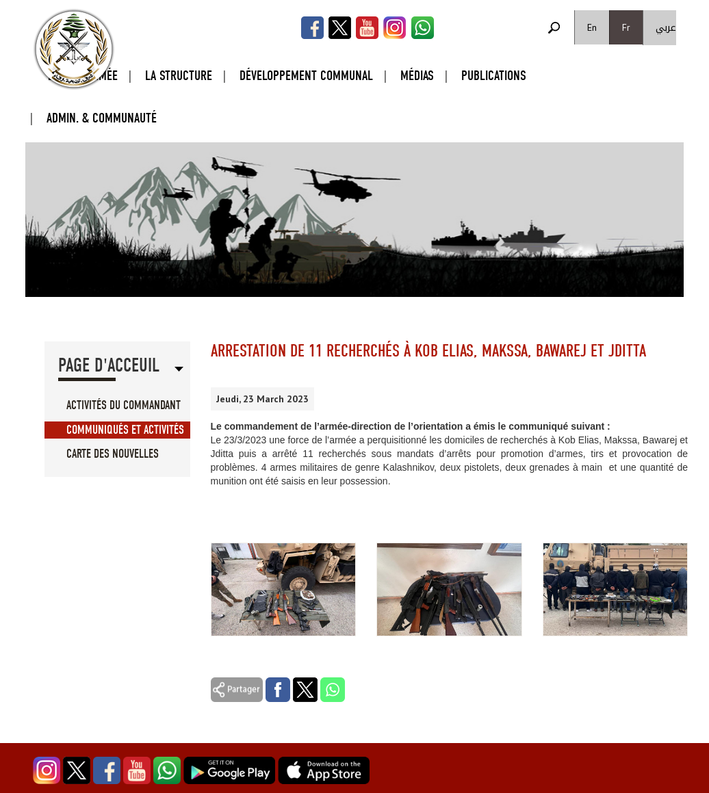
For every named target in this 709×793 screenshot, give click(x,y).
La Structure (178, 75)
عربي (666, 27)
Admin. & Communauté (102, 118)
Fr (626, 27)
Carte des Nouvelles (112, 454)
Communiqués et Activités (125, 430)
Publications (493, 75)
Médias (417, 75)
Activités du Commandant (123, 405)
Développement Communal (306, 75)
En (592, 27)
